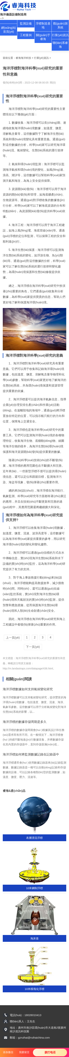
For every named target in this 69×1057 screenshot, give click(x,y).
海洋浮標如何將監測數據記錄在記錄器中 (31, 754)
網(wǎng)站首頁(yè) (8, 29)
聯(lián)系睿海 (60, 44)
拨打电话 (50, 1052)
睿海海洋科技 (23, 57)
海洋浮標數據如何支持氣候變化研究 (28, 689)
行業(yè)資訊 (60, 35)
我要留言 (24, 1052)
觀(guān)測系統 (60, 25)
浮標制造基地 (43, 25)
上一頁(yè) (13, 637)
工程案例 (26, 35)
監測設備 (26, 23)
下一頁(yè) (33, 646)
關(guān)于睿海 (43, 37)
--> (2, 18)
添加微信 (8, 1052)
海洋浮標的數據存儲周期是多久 (25, 722)
